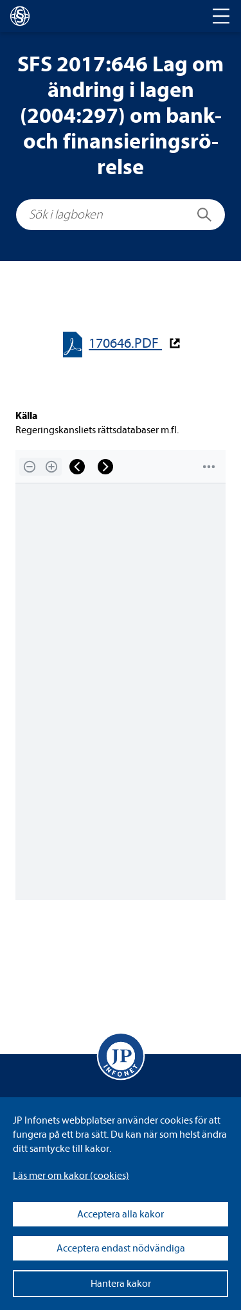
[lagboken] (20, 16)
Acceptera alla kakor (120, 1214)
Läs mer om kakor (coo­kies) (71, 1175)
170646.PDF (125, 344)
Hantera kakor (121, 1283)
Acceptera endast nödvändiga (121, 1248)
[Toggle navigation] (221, 16)
